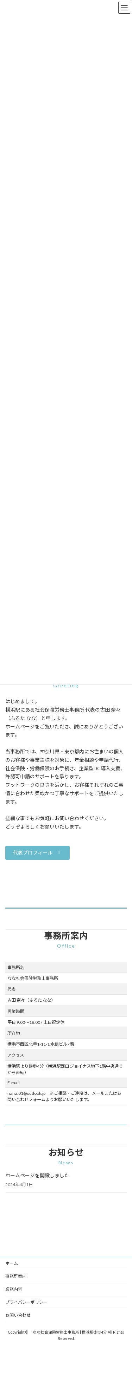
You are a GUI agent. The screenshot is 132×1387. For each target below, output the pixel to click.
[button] (37, 853)
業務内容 (13, 1289)
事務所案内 (15, 1276)
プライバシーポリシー (26, 1302)
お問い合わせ (18, 1315)
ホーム (11, 1263)
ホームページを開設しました (37, 1175)
